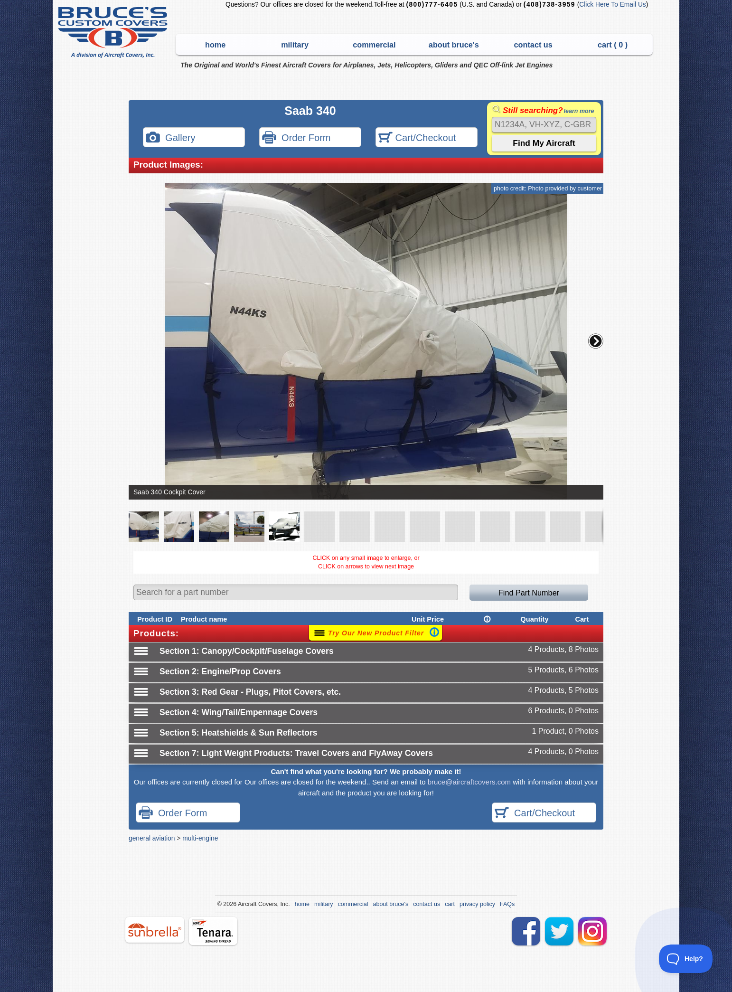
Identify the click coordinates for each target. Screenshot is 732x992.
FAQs (507, 904)
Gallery (170, 138)
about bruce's (454, 44)
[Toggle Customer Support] (686, 959)
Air (241, 904)
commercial (374, 44)
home (215, 44)
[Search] (544, 124)
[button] (595, 341)
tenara (213, 931)
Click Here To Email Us (612, 4)
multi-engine (200, 838)
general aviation (152, 838)
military (295, 44)
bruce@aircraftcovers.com (469, 782)
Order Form (296, 138)
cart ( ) (613, 44)
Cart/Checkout (417, 138)
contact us (533, 44)
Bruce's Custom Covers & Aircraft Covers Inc (114, 32)
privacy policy (477, 904)
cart (450, 904)
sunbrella (154, 930)
